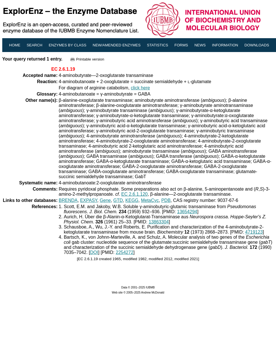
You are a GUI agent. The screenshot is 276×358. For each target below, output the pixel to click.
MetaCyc (150, 200)
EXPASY (88, 200)
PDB (166, 200)
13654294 (187, 211)
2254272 (124, 252)
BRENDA (68, 200)
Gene (105, 200)
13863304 (159, 221)
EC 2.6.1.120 (134, 194)
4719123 (254, 232)
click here (140, 87)
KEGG (131, 200)
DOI (94, 252)
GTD (118, 200)
